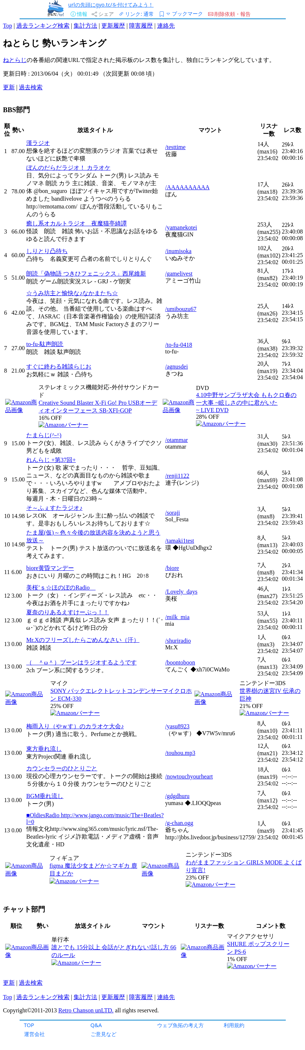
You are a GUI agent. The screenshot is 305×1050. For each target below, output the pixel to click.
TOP (29, 1025)
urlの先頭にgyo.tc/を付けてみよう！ (111, 4)
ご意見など (103, 1033)
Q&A (96, 1025)
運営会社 (34, 1033)
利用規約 (234, 1025)
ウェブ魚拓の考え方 (180, 1025)
